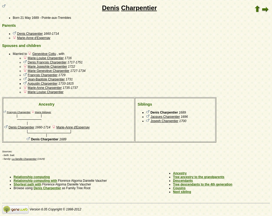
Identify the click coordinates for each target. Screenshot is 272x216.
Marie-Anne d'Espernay (33, 38)
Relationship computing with (35, 181)
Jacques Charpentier (165, 117)
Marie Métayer (43, 112)
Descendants (183, 181)
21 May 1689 (29, 18)
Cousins (179, 188)
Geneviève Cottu (44, 54)
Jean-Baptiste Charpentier (46, 79)
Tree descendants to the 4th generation (202, 184)
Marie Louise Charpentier (45, 92)
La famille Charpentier (24, 158)
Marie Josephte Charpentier (47, 66)
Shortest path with (27, 184)
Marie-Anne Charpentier (45, 88)
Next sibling (182, 192)
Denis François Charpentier (47, 62)
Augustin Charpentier (43, 83)
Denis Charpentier (30, 34)
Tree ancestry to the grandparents (198, 177)
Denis (110, 7)
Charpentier (139, 7)
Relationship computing (32, 177)
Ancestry (179, 173)
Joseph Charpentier (164, 121)
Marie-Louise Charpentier (45, 58)
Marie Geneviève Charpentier (48, 71)
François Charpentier (42, 75)
